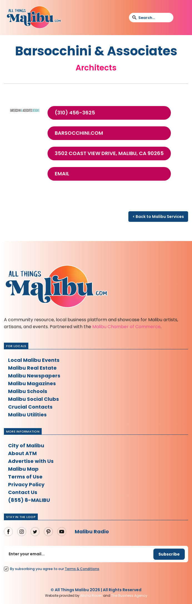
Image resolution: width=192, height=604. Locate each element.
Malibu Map (23, 468)
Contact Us (22, 492)
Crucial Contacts (30, 406)
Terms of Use (25, 476)
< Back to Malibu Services (158, 216)
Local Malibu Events (33, 360)
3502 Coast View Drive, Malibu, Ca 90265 (109, 153)
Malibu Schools (27, 391)
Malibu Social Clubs (33, 399)
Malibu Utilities (27, 414)
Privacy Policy (26, 484)
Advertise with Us (31, 461)
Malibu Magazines (32, 383)
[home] (33, 17)
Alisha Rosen (91, 595)
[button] (181, 18)
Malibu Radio (92, 531)
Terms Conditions (82, 568)
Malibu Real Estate (32, 367)
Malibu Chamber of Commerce (126, 326)
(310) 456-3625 (75, 113)
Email (62, 173)
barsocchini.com (79, 133)
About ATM (22, 453)
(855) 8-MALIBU (29, 500)
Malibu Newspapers (34, 375)
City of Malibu (26, 445)
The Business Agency (129, 595)
